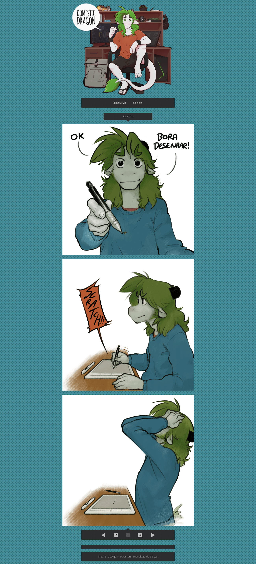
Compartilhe (140, 535)
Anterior (103, 535)
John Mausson (122, 556)
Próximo (152, 535)
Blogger (154, 556)
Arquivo (116, 535)
